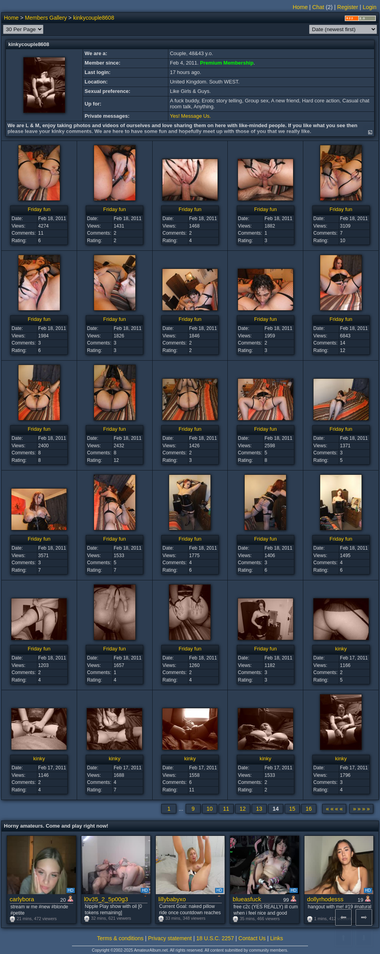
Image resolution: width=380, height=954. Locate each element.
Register (347, 7)
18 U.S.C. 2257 (215, 938)
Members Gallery (46, 18)
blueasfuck (247, 899)
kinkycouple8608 (93, 18)
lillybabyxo (172, 899)
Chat (318, 7)
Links (276, 938)
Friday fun (39, 209)
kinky (341, 649)
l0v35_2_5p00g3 (106, 899)
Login (369, 7)
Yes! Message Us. (190, 116)
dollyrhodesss (325, 899)
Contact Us (252, 938)
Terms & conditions (120, 938)
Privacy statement (170, 938)
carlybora (22, 899)
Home (300, 7)
